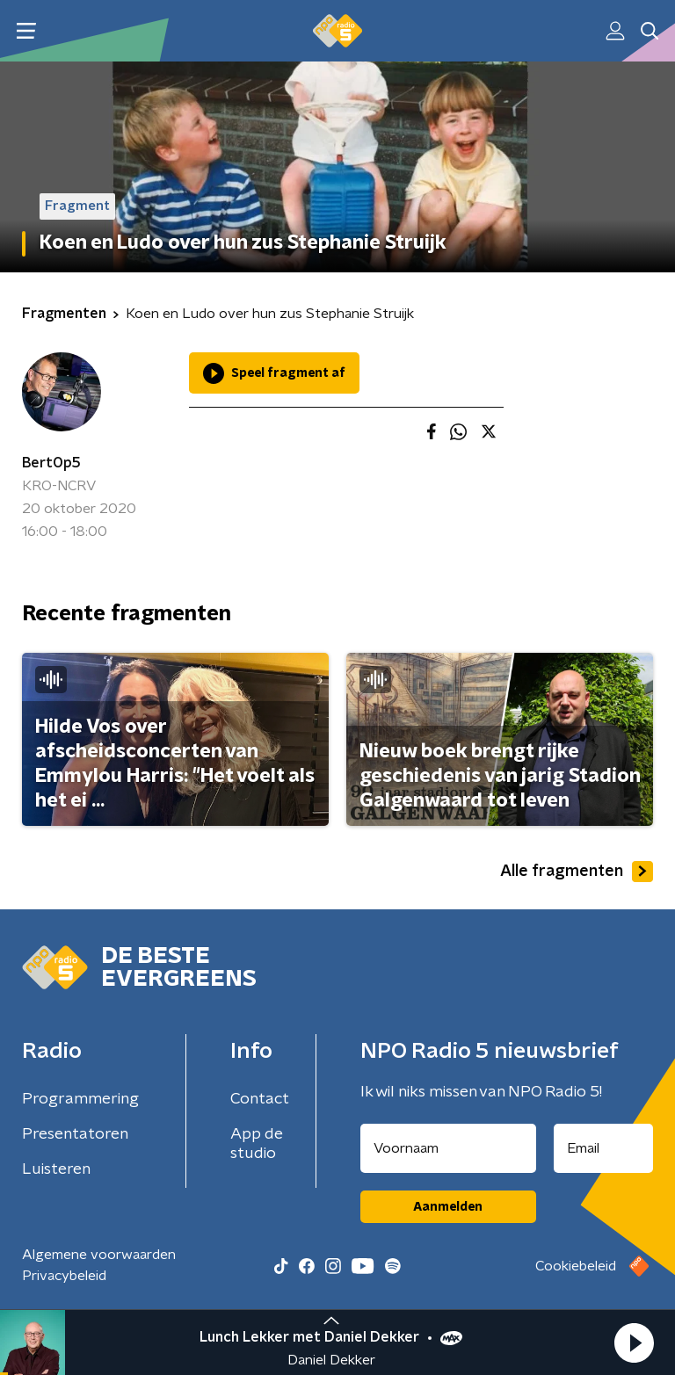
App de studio (256, 1144)
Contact (259, 1099)
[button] (634, 1342)
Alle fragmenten (576, 871)
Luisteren (56, 1169)
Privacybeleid (64, 1276)
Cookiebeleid (575, 1266)
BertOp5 (51, 463)
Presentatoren (75, 1134)
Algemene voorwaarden (99, 1255)
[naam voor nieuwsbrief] (448, 1148)
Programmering (80, 1099)
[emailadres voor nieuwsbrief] (604, 1148)
